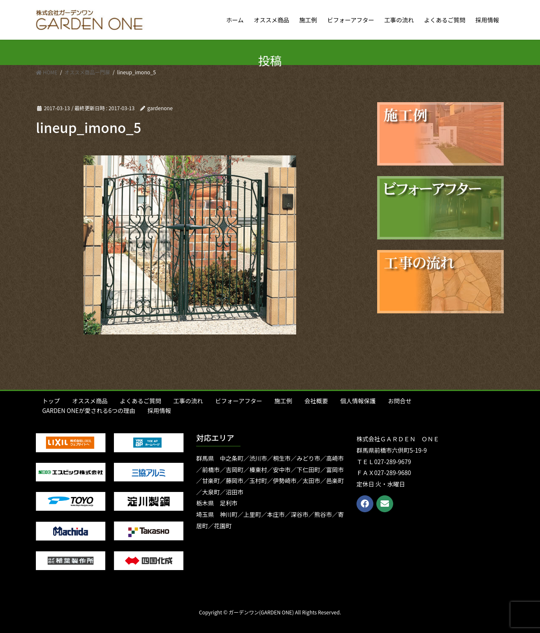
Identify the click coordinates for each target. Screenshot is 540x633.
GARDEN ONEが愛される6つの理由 (88, 410)
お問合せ (399, 401)
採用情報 (159, 410)
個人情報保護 (357, 401)
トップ (51, 401)
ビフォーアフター (238, 401)
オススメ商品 (90, 401)
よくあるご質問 (140, 401)
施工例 (283, 401)
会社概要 (316, 401)
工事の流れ (188, 401)
